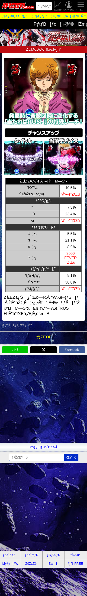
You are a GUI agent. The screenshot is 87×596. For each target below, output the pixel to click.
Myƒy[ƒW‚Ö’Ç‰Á (44, 447)
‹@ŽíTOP (43, 337)
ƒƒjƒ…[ (80, 6)
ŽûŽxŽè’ (58, 6)
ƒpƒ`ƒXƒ (10, 555)
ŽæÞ (53, 563)
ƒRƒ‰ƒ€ (53, 555)
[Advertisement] (43, 399)
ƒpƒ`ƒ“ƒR (31, 555)
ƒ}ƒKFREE (75, 563)
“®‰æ (75, 555)
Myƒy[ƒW (69, 6)
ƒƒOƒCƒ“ (44, 6)
